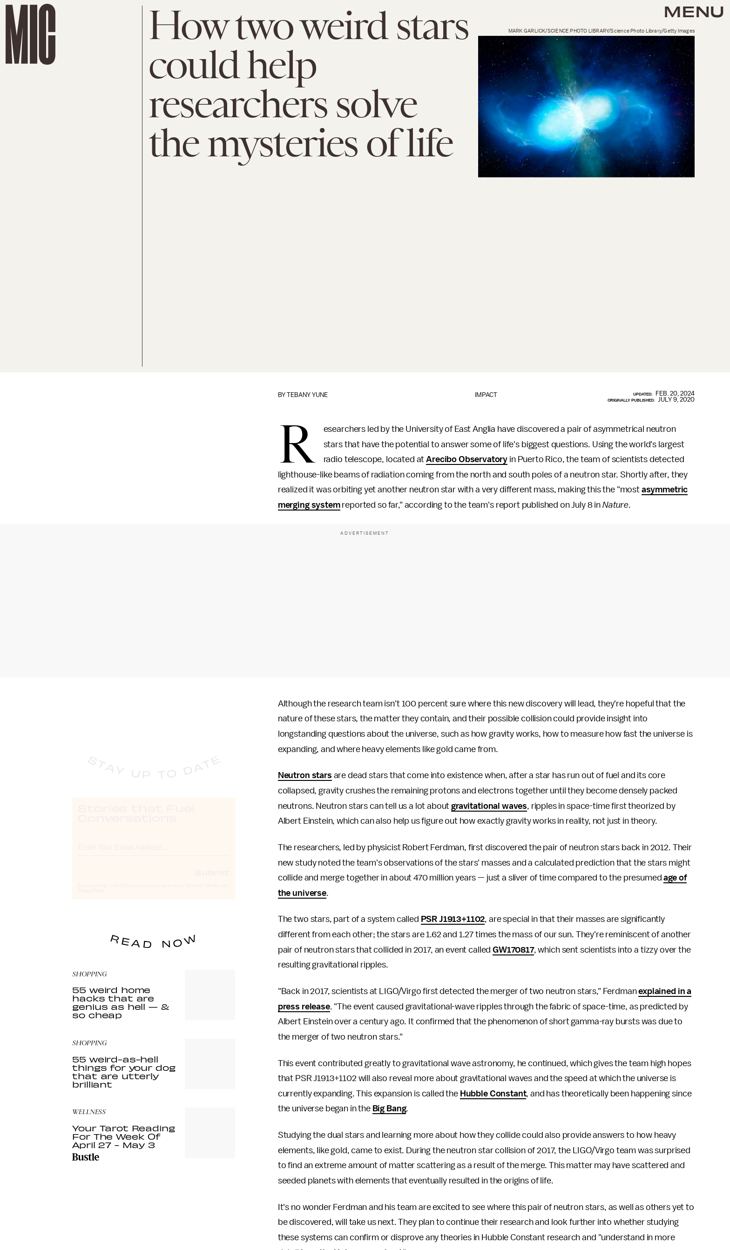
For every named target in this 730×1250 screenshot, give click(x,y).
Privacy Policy (91, 899)
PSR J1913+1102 (453, 919)
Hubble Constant (493, 1093)
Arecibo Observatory (466, 459)
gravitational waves (489, 806)
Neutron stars (305, 775)
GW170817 (513, 949)
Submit (212, 880)
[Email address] (154, 854)
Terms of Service (202, 894)
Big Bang (389, 1108)
